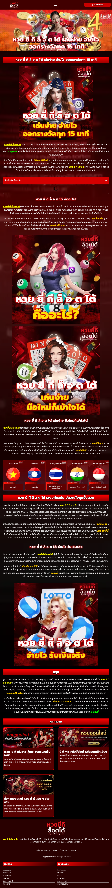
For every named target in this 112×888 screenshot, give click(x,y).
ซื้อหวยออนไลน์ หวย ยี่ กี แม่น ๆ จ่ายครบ (27, 800)
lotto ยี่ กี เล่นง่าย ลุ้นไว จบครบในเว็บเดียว (27, 753)
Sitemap (72, 850)
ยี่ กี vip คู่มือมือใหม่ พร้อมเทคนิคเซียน (83, 752)
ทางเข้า (55, 850)
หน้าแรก (39, 850)
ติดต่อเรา (63, 850)
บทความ (47, 850)
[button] (56, 5)
